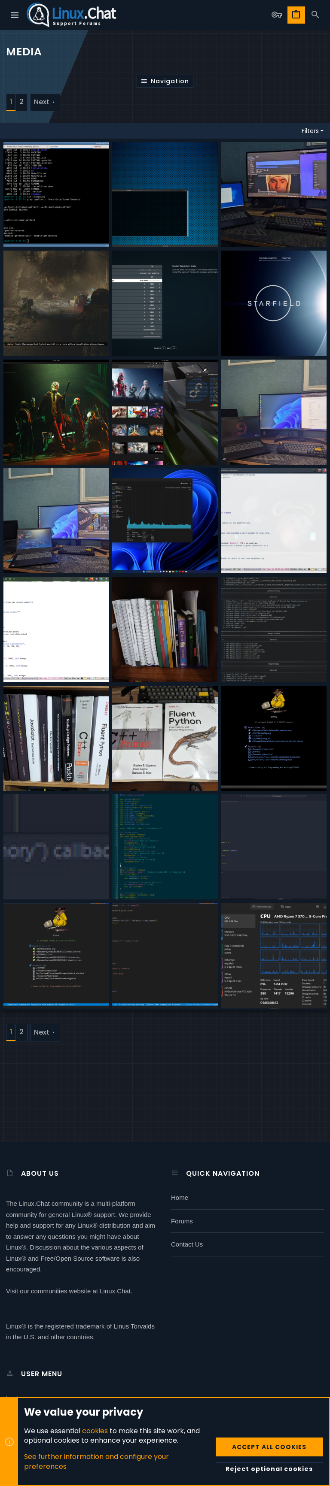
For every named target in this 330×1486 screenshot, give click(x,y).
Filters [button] (310, 131)
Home (179, 1197)
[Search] (315, 15)
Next (41, 102)
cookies (95, 1430)
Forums (182, 1221)
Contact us (187, 1244)
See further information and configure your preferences (96, 1461)
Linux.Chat (115, 1291)
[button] (15, 15)
